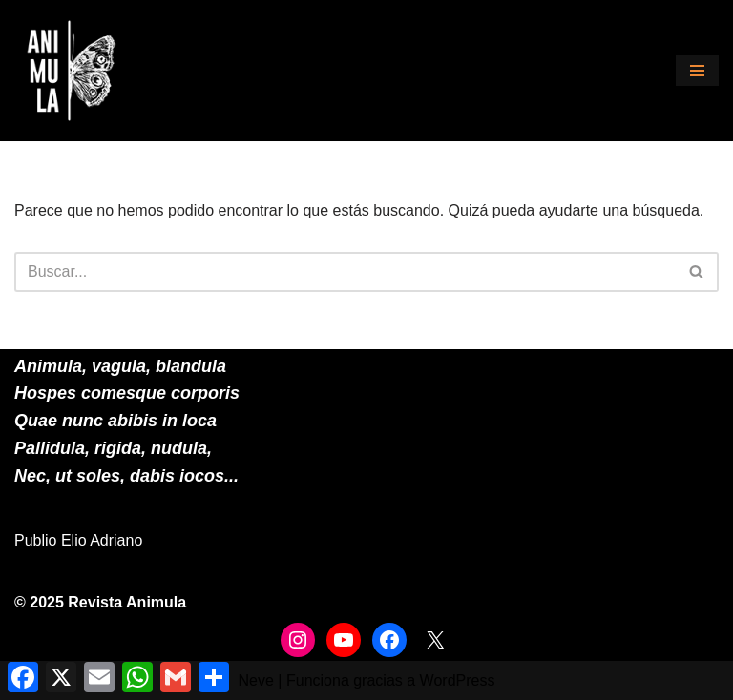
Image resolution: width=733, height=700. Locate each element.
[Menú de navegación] (697, 70)
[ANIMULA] (71, 70)
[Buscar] (345, 272)
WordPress (457, 680)
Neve (256, 680)
